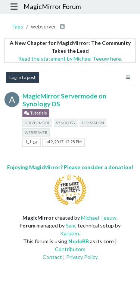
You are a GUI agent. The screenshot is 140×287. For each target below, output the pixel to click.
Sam (70, 225)
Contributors (70, 249)
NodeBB (78, 241)
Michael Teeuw (98, 217)
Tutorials (35, 113)
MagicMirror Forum (52, 6)
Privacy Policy (82, 257)
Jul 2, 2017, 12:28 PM (63, 142)
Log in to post (22, 77)
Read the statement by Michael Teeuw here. (70, 58)
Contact (52, 257)
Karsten (69, 233)
